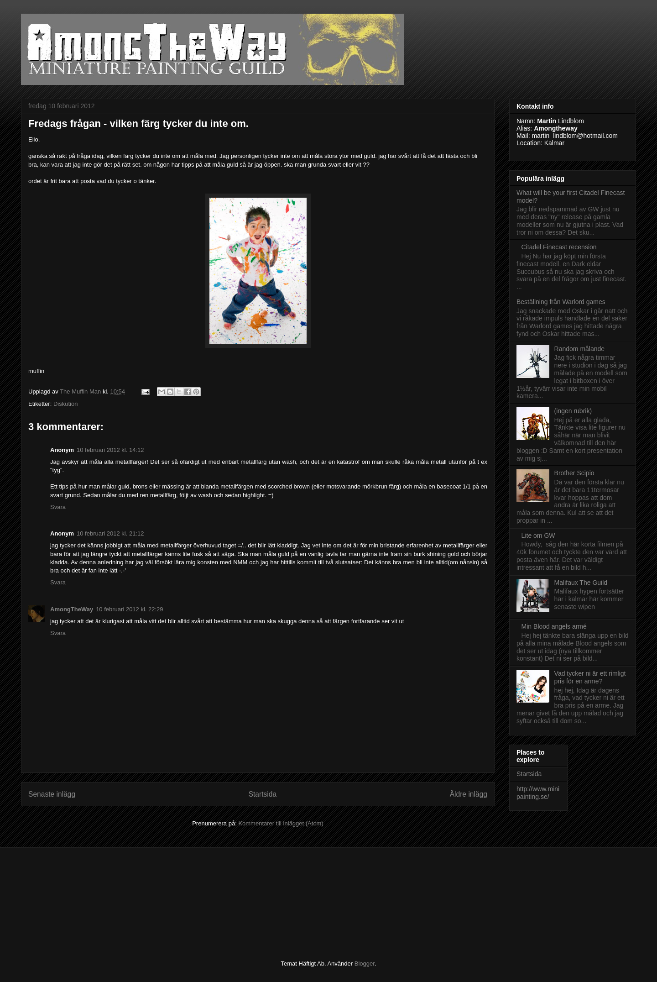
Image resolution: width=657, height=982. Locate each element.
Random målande (579, 348)
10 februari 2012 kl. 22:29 (129, 609)
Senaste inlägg (51, 794)
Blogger (365, 963)
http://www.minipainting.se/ (537, 792)
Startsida (263, 794)
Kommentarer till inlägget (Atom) (280, 823)
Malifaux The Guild (580, 582)
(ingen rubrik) (573, 411)
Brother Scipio (574, 473)
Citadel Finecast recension (559, 247)
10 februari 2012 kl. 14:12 (110, 449)
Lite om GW (538, 535)
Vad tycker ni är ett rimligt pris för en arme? (590, 677)
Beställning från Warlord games (560, 301)
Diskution (65, 403)
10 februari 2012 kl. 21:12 (110, 533)
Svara (58, 507)
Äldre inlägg (468, 794)
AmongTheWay (71, 609)
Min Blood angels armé (554, 626)
